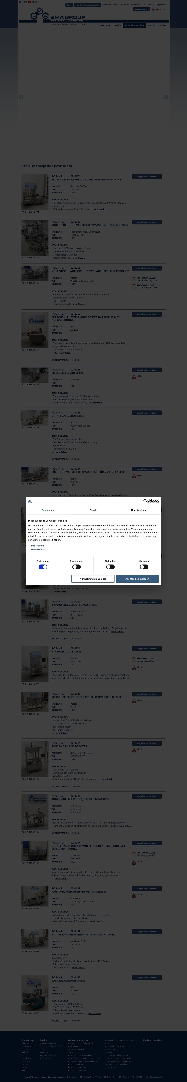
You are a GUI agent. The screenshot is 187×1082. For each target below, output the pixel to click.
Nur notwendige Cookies (93, 579)
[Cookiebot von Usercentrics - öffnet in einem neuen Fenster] (146, 501)
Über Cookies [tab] (138, 510)
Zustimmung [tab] (48, 510)
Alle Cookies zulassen (137, 579)
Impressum (37, 545)
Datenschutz (38, 549)
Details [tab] (93, 510)
